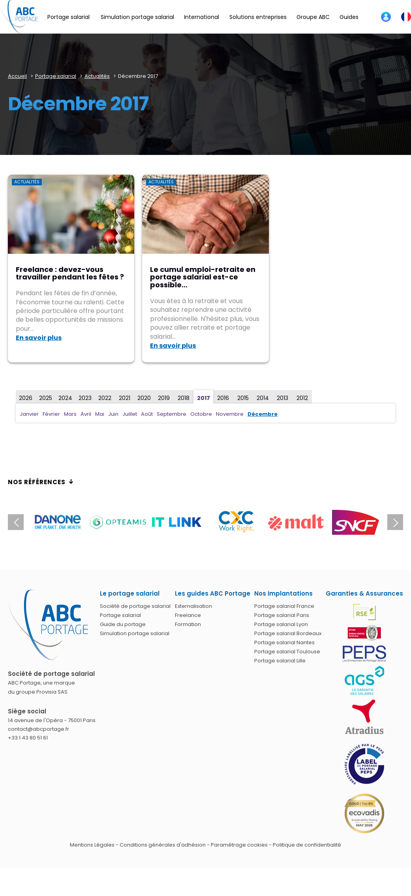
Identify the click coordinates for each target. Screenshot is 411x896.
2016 (223, 398)
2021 (124, 398)
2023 (85, 398)
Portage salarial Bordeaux (287, 633)
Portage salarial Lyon (281, 624)
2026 (25, 398)
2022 (104, 398)
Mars (70, 414)
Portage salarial (120, 615)
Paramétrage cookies (239, 845)
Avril (86, 414)
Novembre (230, 414)
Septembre (171, 414)
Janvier (29, 414)
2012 (302, 398)
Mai (99, 414)
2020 (144, 398)
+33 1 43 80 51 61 (28, 737)
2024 (65, 398)
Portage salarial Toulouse (287, 651)
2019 (164, 398)
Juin (113, 414)
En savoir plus (39, 337)
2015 (243, 398)
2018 (184, 398)
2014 (263, 398)
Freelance (188, 615)
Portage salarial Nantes (284, 642)
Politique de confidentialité (307, 845)
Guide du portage (123, 624)
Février (51, 414)
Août (147, 414)
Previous (16, 522)
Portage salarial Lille (280, 660)
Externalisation (193, 606)
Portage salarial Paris (281, 615)
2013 (282, 398)
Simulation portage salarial (134, 633)
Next (395, 522)
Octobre (201, 414)
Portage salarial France (284, 606)
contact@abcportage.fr (38, 729)
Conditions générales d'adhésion (163, 845)
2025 (45, 398)
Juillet (129, 414)
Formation (188, 624)
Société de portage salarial (135, 606)
